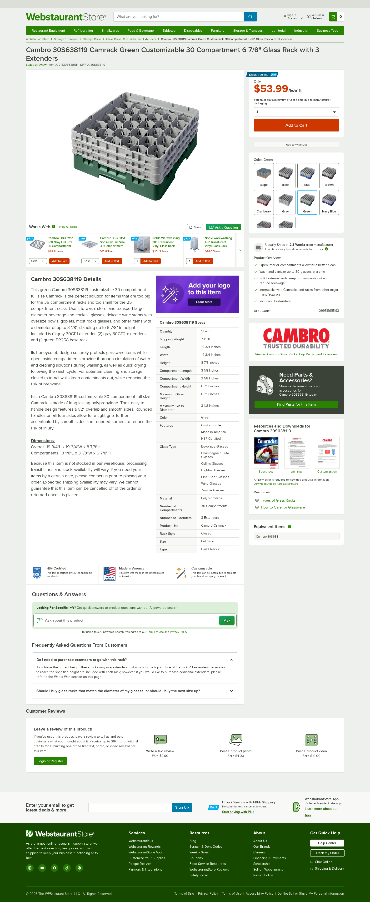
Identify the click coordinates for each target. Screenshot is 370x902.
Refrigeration (83, 30)
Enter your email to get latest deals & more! (50, 807)
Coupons (196, 858)
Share (195, 227)
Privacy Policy (178, 632)
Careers (259, 852)
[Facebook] (54, 868)
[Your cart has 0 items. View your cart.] (336, 16)
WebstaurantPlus (141, 841)
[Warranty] (297, 455)
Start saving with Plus (238, 812)
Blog (193, 841)
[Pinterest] (79, 868)
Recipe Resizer (140, 864)
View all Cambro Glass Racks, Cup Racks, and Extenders (296, 354)
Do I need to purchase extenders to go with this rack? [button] (81, 660)
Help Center (327, 843)
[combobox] (179, 16)
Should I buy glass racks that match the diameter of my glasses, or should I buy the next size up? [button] (118, 691)
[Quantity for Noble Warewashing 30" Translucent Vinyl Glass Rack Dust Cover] (137, 261)
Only (257, 81)
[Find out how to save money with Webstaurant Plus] (30, 239)
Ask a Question (223, 227)
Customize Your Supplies (147, 858)
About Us (260, 841)
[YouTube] (42, 868)
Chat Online (321, 862)
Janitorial (278, 30)
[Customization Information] (327, 455)
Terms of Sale (184, 893)
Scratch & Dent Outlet (206, 846)
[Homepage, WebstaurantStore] (66, 16)
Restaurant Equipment (48, 30)
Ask (227, 620)
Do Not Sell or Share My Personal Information (310, 893)
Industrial (301, 30)
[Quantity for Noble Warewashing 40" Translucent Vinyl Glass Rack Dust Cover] (189, 261)
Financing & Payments (269, 858)
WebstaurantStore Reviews (209, 869)
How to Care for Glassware (297, 507)
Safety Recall (199, 875)
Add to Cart (59, 261)
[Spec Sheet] (266, 455)
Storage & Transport (248, 30)
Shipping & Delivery (327, 868)
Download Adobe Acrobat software (276, 483)
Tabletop (169, 30)
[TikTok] (67, 868)
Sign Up (182, 807)
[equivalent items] (289, 526)
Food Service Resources (208, 864)
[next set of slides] (240, 250)
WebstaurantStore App (145, 852)
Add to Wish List (296, 144)
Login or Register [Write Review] (50, 761)
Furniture (218, 30)
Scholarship (261, 864)
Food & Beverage (141, 30)
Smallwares (110, 30)
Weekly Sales (199, 852)
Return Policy (263, 875)
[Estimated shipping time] (326, 249)
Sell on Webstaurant (268, 869)
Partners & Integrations (145, 869)
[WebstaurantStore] (65, 833)
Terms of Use (155, 632)
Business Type (327, 30)
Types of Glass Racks (293, 500)
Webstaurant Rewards (145, 846)
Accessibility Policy (259, 893)
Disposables (193, 30)
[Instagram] (30, 868)
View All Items (68, 226)
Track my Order (327, 853)
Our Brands (261, 846)
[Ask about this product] (135, 620)
